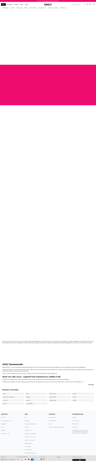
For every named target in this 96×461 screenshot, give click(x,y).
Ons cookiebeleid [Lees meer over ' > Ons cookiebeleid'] (28, 449)
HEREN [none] (21, 4)
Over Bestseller (77, 414)
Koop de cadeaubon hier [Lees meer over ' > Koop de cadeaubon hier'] (6, 420)
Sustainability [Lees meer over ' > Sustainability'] (3, 424)
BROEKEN (28, 397)
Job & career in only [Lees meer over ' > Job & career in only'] (5, 433)
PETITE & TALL (52, 393)
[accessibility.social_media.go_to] (41, 459)
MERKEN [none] (26, 4)
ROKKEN (74, 400)
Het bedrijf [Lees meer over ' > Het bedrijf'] (74, 417)
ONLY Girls (46, 381)
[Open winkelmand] (94, 4)
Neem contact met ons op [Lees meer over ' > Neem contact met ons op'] (30, 436)
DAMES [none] (3, 4)
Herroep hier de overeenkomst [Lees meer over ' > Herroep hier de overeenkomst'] (31, 424)
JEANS (4, 393)
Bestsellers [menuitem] (19, 7)
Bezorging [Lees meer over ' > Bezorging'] (27, 427)
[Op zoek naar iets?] (85, 4)
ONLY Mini (26, 381)
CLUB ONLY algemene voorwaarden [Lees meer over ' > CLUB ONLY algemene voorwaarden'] (56, 427)
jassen (25, 373)
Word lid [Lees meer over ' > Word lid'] (50, 424)
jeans (21, 373)
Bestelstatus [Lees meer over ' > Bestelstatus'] (27, 420)
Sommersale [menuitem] (63, 7)
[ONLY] (48, 5)
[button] (8, 459)
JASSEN (74, 393)
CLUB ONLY (52, 414)
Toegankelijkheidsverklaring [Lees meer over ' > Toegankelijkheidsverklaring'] (30, 453)
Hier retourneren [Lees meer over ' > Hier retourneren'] (28, 430)
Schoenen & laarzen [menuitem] (53, 7)
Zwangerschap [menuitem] (42, 7)
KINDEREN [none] (16, 4)
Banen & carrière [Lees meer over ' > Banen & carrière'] (75, 420)
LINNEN (74, 397)
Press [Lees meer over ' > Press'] (2, 427)
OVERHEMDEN (29, 403)
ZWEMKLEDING (52, 400)
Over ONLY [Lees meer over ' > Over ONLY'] (3, 417)
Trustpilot (58, 457)
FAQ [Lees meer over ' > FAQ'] (26, 417)
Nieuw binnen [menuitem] (5, 7)
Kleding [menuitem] (13, 7)
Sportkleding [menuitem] (32, 7)
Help (26, 414)
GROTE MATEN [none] (9, 4)
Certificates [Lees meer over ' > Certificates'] (3, 430)
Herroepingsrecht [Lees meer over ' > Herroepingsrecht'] (28, 443)
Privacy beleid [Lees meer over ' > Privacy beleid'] (28, 446)
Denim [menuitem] (25, 7)
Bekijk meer (91, 384)
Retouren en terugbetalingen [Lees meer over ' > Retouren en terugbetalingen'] (31, 433)
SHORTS (28, 400)
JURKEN (4, 403)
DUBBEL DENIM (52, 397)
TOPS (27, 393)
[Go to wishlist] (92, 4)
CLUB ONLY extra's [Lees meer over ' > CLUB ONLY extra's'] (53, 420)
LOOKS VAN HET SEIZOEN (8, 397)
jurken (18, 373)
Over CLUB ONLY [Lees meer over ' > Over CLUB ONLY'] (52, 417)
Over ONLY (4, 414)
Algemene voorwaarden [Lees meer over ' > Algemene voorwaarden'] (30, 440)
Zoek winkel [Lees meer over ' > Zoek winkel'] (74, 427)
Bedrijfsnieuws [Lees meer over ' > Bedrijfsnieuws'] (75, 424)
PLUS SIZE (5, 400)
